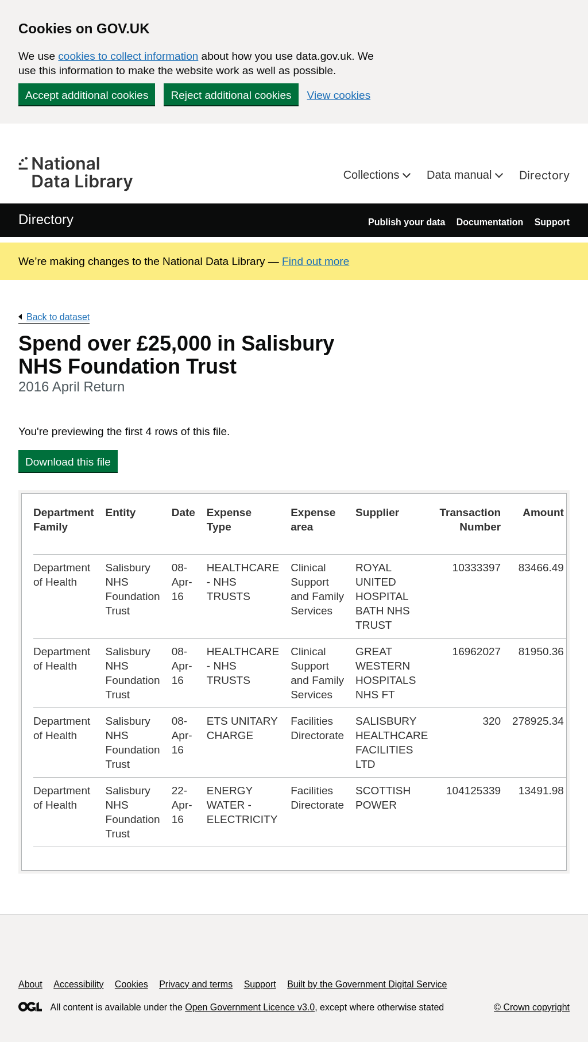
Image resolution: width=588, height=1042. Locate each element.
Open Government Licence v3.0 (250, 1007)
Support (552, 222)
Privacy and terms (196, 984)
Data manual (461, 174)
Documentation (490, 222)
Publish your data (406, 222)
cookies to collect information (128, 56)
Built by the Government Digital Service (367, 984)
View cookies (339, 95)
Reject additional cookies (231, 95)
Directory (544, 175)
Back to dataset (58, 317)
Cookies (131, 984)
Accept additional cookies (86, 95)
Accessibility (78, 984)
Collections (373, 174)
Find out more (315, 261)
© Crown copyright (532, 1007)
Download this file (68, 462)
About (30, 984)
